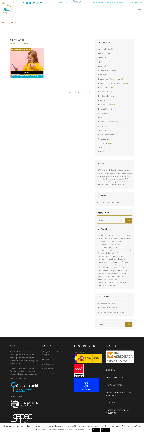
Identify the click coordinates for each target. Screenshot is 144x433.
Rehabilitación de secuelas (108, 122)
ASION (14, 43)
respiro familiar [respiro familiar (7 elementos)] (116, 271)
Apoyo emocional (104, 53)
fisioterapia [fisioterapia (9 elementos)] (110, 253)
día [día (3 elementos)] (120, 250)
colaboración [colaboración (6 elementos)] (103, 241)
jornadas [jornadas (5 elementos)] (125, 262)
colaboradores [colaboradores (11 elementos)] (116, 241)
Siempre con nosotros (106, 135)
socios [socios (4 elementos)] (100, 277)
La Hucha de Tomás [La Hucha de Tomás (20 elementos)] (105, 265)
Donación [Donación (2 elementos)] (112, 250)
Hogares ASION (104, 92)
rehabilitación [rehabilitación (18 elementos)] (103, 271)
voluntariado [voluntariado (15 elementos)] (112, 285)
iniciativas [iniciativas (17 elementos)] (121, 259)
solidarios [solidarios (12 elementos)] (120, 277)
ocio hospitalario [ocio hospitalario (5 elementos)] (104, 268)
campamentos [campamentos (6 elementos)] (125, 238)
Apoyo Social (103, 62)
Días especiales (104, 87)
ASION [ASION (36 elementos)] (100, 238)
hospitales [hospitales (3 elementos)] (112, 259)
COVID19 (101, 75)
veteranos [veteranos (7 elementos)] (101, 285)
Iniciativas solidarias (105, 96)
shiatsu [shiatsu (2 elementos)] (123, 274)
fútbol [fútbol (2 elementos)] (119, 253)
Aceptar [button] (95, 430)
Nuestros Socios (104, 109)
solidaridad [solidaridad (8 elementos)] (110, 277)
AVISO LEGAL (110, 370)
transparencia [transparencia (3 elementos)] (121, 282)
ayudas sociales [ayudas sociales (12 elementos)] (111, 238)
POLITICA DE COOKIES (114, 385)
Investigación (103, 100)
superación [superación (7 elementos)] (102, 279)
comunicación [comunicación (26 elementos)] (103, 244)
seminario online (104, 126)
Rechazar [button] (105, 430)
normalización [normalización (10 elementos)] (120, 265)
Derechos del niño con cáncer (109, 79)
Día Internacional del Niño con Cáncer (112, 83)
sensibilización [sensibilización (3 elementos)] (112, 274)
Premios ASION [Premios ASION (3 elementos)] (118, 268)
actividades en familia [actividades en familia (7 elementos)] (106, 235)
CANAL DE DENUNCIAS (114, 403)
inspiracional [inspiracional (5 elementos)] (102, 262)
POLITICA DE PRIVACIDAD (115, 377)
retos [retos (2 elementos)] (127, 271)
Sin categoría (103, 139)
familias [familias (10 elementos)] (101, 253)
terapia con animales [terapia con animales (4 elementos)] (106, 282)
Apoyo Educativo (104, 49)
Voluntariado (103, 152)
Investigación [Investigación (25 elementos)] (114, 262)
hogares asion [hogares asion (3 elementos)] (117, 256)
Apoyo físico (103, 57)
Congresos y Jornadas (106, 70)
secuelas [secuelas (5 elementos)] (101, 274)
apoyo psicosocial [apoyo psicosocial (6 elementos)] (123, 235)
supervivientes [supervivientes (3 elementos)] (114, 279)
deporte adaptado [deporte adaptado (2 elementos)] (104, 247)
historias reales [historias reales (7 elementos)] (103, 256)
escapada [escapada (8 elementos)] (127, 250)
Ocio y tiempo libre (105, 113)
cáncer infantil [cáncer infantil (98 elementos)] (116, 244)
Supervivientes (103, 143)
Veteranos (102, 147)
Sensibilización (103, 130)
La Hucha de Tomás (105, 105)
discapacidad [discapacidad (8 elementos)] (119, 247)
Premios (101, 117)
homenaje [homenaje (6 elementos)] (101, 259)
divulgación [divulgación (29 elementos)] (102, 250)
